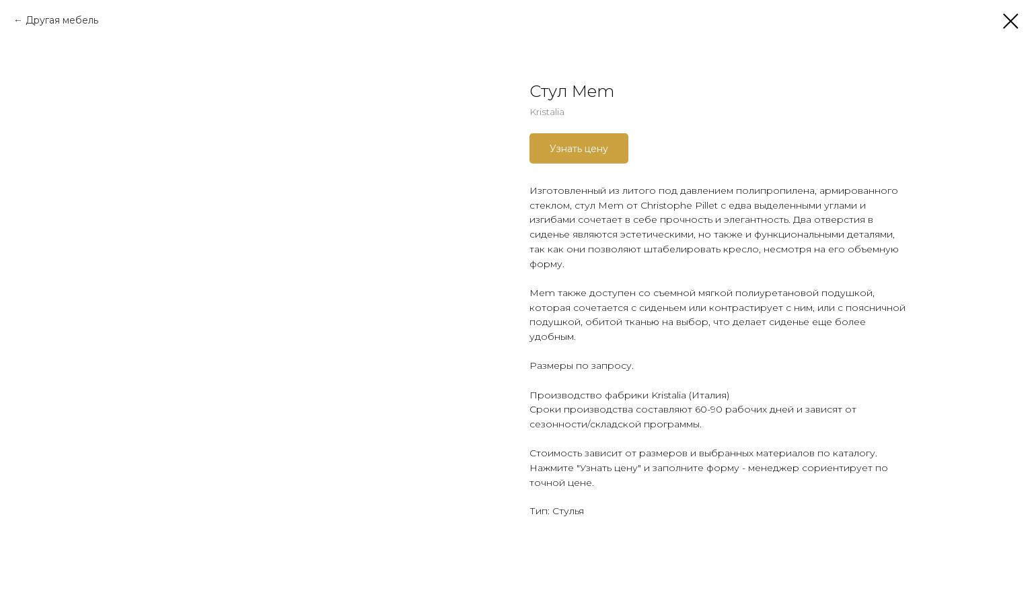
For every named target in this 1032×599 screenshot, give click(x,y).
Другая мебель (62, 20)
